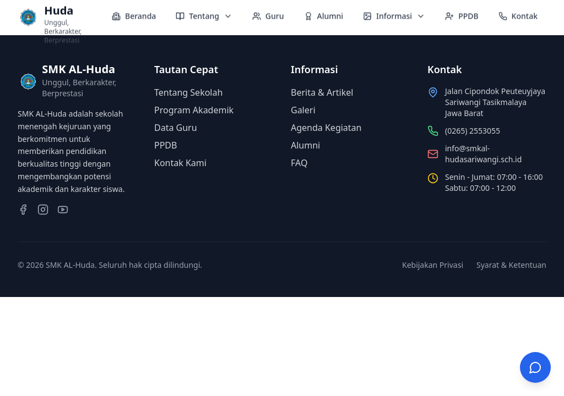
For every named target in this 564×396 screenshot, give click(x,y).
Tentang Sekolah (188, 92)
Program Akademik (194, 110)
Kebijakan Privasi (432, 265)
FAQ (299, 163)
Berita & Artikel (322, 92)
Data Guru (175, 128)
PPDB (165, 145)
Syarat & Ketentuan (511, 265)
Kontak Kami (180, 163)
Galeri (303, 110)
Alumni (305, 145)
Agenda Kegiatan (326, 128)
